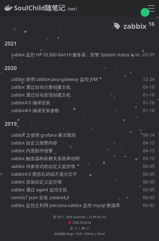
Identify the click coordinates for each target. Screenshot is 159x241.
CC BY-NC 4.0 (97, 217)
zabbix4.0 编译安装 (30, 103)
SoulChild (79, 217)
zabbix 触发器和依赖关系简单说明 (45, 158)
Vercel (101, 234)
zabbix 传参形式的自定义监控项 (43, 166)
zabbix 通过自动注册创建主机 (41, 87)
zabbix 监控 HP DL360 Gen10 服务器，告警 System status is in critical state (77, 55)
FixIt (79, 234)
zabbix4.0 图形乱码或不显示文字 (44, 174)
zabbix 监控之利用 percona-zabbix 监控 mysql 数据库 (65, 205)
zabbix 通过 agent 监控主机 (39, 190)
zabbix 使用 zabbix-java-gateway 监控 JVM (54, 79)
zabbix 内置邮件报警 (32, 151)
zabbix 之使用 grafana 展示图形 (43, 135)
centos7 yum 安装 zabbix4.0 (40, 197)
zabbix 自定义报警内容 (34, 143)
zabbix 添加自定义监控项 (36, 182)
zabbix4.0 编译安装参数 (35, 110)
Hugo (69, 234)
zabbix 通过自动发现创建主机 (41, 95)
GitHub (89, 234)
